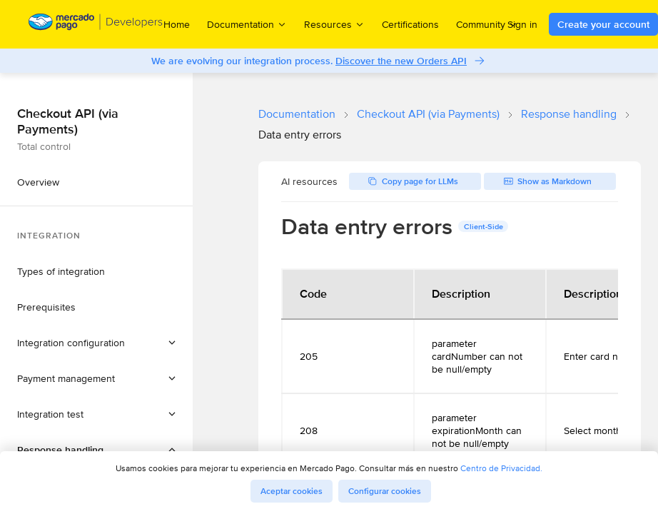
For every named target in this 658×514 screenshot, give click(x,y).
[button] (96, 342)
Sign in (522, 24)
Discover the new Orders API (401, 60)
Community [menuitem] (487, 24)
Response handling (569, 114)
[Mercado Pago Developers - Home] (96, 25)
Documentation (296, 114)
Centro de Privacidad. (501, 468)
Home (176, 24)
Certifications (410, 24)
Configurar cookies (384, 491)
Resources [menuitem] (334, 24)
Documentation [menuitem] (247, 24)
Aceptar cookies (291, 491)
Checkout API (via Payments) (428, 114)
